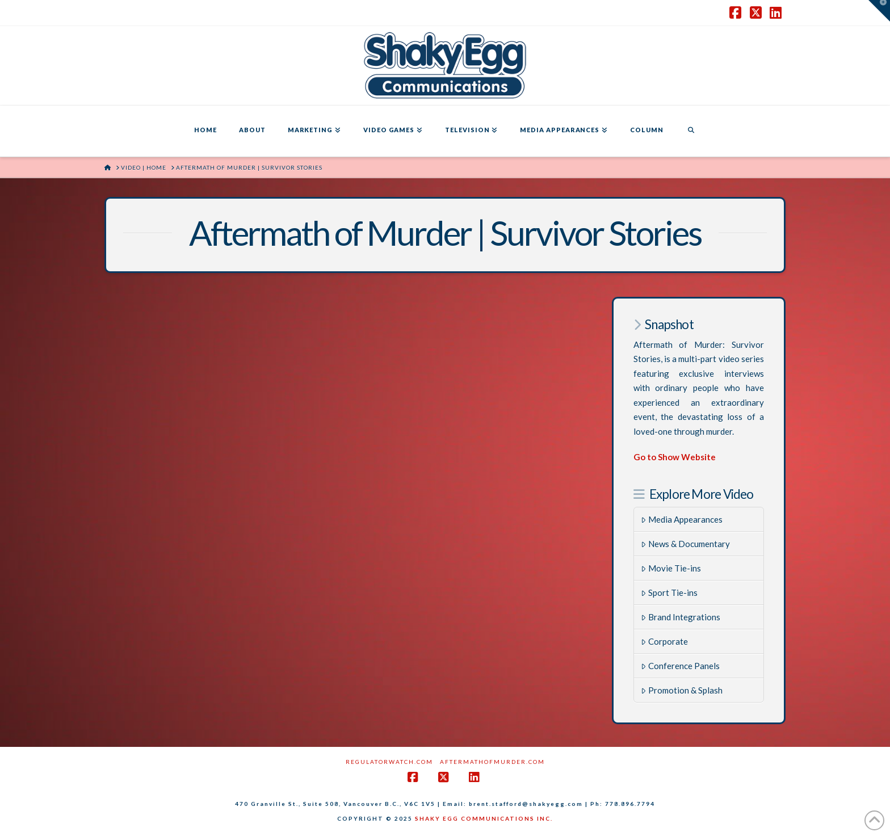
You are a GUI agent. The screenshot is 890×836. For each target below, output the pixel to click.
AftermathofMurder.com (492, 761)
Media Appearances (682, 519)
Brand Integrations (680, 617)
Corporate (664, 641)
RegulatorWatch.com (389, 761)
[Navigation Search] (690, 131)
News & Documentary (685, 544)
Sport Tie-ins (669, 592)
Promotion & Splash (682, 690)
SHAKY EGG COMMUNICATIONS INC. (484, 818)
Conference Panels (680, 666)
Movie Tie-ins (671, 568)
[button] (879, 11)
